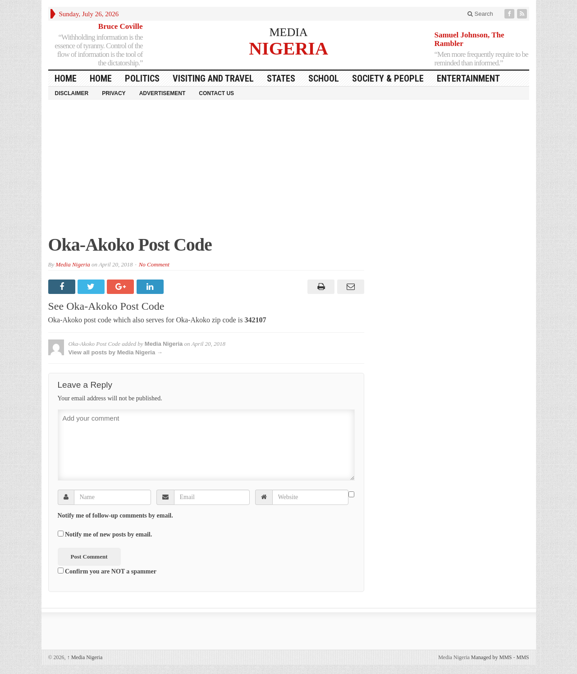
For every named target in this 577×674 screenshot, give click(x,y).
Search (480, 13)
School (323, 78)
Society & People (388, 78)
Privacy (113, 93)
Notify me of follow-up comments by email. (115, 515)
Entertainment (468, 78)
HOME (66, 78)
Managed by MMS (491, 657)
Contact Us (216, 93)
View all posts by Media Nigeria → (116, 352)
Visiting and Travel (213, 78)
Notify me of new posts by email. (108, 534)
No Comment (154, 264)
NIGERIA (288, 48)
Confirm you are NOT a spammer (107, 571)
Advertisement (162, 93)
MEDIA (288, 32)
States (281, 78)
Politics (142, 78)
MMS (522, 657)
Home (101, 78)
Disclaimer (72, 93)
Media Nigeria (72, 264)
